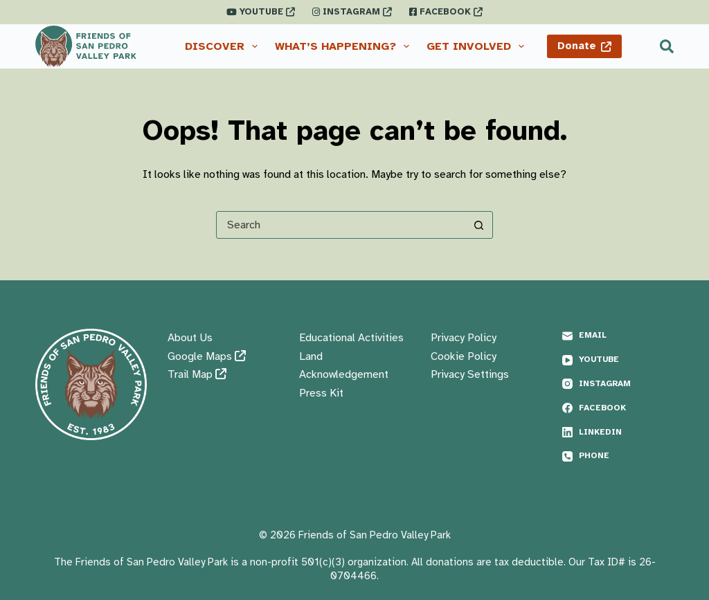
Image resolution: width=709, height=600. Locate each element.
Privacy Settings (470, 374)
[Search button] (478, 225)
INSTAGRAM (352, 11)
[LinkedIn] (617, 432)
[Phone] (617, 456)
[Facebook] (617, 408)
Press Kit (321, 393)
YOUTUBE (260, 11)
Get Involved (478, 46)
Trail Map (197, 374)
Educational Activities (351, 338)
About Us (190, 338)
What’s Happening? (345, 46)
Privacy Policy (463, 338)
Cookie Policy (463, 356)
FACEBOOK (446, 11)
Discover (224, 46)
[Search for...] (341, 225)
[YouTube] (617, 360)
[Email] (617, 336)
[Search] (667, 46)
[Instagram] (617, 384)
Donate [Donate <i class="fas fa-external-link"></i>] (584, 45)
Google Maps (207, 356)
